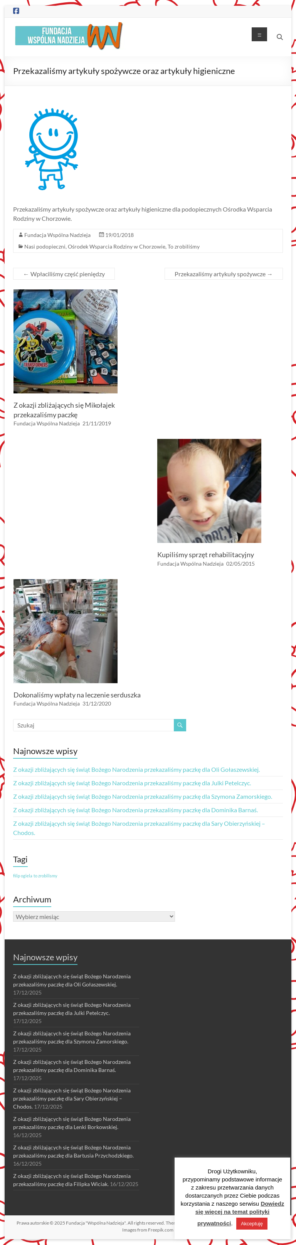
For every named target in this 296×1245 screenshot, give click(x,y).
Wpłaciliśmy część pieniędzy (64, 273)
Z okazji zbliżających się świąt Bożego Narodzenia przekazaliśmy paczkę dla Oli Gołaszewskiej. (136, 769)
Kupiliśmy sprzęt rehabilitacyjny (205, 554)
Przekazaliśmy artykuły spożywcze (224, 273)
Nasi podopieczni (45, 246)
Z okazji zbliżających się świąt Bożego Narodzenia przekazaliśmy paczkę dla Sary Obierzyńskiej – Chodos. (72, 1098)
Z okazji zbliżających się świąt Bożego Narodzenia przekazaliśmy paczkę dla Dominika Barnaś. (135, 809)
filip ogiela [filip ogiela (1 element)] (22, 875)
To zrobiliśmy (184, 246)
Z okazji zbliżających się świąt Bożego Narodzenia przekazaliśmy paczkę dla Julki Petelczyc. (132, 782)
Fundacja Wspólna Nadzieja (57, 235)
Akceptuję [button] (252, 1224)
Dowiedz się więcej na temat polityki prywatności (239, 1213)
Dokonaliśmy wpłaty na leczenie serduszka (77, 695)
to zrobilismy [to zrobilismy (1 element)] (45, 875)
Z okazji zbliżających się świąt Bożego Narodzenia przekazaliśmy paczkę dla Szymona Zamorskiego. (142, 796)
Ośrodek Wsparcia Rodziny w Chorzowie (116, 246)
